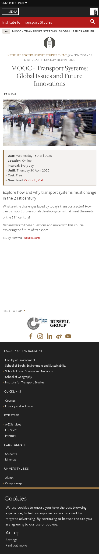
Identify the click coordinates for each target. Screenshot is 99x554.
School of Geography (18, 376)
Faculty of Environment (20, 359)
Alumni (9, 477)
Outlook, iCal (33, 180)
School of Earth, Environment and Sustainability (35, 365)
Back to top (12, 311)
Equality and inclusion (19, 406)
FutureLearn (31, 237)
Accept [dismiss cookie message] (13, 532)
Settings (11, 539)
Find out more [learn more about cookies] (16, 545)
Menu (12, 11)
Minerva (10, 459)
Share (12, 94)
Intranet (10, 435)
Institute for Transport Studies (27, 22)
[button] (93, 22)
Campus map (13, 483)
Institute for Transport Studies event (37, 55)
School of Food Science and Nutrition (29, 371)
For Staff (10, 430)
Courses (10, 400)
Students (11, 453)
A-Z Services (13, 424)
